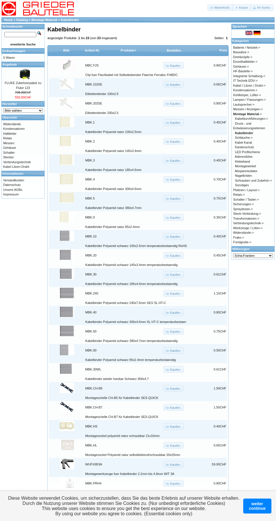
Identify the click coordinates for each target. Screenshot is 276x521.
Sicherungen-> (243, 204)
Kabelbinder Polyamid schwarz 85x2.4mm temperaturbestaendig (130, 360)
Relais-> (239, 194)
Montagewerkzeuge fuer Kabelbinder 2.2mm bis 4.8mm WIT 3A (130, 474)
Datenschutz (12, 185)
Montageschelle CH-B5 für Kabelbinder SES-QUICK (121, 398)
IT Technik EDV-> (245, 80)
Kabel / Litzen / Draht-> (249, 85)
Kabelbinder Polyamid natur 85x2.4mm (112, 227)
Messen (8, 143)
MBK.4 (90, 179)
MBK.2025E (93, 103)
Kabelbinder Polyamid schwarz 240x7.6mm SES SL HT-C (125, 303)
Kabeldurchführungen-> (251, 118)
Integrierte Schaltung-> (249, 76)
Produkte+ (128, 50)
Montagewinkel (245, 166)
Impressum (11, 194)
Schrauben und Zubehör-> (253, 180)
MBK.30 (91, 274)
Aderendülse (244, 156)
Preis (223, 50)
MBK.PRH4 (93, 483)
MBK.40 (91, 312)
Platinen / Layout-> (246, 190)
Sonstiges (242, 185)
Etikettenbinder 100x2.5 (102, 94)
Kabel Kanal (243, 142)
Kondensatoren (14, 128)
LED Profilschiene (247, 152)
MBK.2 (90, 141)
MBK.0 (90, 217)
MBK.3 (90, 160)
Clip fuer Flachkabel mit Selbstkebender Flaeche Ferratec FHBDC (131, 75)
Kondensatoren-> (245, 90)
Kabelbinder (70, 20)
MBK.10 (91, 236)
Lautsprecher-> (243, 104)
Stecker (8, 157)
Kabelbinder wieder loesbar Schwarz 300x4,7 (117, 379)
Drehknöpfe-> (242, 57)
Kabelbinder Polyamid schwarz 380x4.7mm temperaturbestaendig (131, 341)
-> (247, 114)
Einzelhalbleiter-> (245, 61)
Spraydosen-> (243, 209)
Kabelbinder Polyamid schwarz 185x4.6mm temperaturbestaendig (131, 284)
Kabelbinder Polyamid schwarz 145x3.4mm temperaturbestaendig (131, 265)
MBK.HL (91, 445)
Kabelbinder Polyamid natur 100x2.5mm (113, 132)
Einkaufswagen (13, 51)
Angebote (9, 64)
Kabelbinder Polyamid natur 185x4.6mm (113, 170)
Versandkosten (13, 180)
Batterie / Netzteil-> (246, 47)
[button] (220, 7)
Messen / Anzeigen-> (248, 109)
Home (8, 20)
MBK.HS (91, 426)
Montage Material (44, 20)
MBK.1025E (93, 84)
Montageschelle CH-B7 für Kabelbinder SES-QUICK (121, 417)
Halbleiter (9, 133)
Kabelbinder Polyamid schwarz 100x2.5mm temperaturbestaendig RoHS (136, 246)
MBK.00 (91, 350)
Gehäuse (9, 147)
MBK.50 (91, 331)
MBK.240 (91, 293)
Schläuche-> (243, 137)
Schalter (9, 152)
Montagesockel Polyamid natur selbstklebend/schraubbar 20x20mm (132, 455)
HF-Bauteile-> (243, 71)
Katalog (22, 20)
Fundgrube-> (242, 242)
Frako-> (238, 237)
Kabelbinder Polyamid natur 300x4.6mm (113, 189)
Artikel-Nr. (92, 50)
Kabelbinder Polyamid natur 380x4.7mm (113, 208)
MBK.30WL (93, 369)
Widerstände (12, 124)
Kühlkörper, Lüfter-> (247, 95)
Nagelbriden (243, 175)
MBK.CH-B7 (94, 407)
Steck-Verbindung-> (247, 213)
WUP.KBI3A (93, 464)
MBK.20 (91, 255)
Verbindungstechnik (17, 162)
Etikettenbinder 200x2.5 (102, 113)
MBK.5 (90, 198)
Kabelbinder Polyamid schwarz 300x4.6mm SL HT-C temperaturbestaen (135, 322)
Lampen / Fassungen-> (249, 99)
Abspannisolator (246, 171)
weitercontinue (257, 506)
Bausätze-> (241, 52)
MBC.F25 (92, 65)
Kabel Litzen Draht (16, 166)
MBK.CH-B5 (94, 388)
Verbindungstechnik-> (248, 223)
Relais (7, 138)
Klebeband (242, 161)
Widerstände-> (243, 232)
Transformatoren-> (246, 218)
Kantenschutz (244, 147)
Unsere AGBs (12, 189)
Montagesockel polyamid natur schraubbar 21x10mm (122, 436)
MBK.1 (90, 122)
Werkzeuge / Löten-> (247, 228)
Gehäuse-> (241, 66)
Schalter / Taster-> (246, 199)
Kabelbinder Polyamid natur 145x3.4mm (113, 151)
